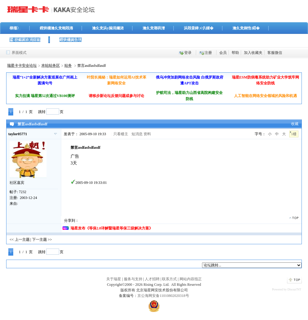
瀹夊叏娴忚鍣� (246, 28)
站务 (68, 65)
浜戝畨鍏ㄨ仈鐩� (198, 28)
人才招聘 (152, 279)
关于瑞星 (113, 279)
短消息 (137, 134)
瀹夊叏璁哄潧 (154, 28)
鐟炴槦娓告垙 (70, 40)
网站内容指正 (191, 279)
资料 (147, 134)
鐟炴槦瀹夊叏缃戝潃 (56, 28)
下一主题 (39, 239)
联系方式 (169, 279)
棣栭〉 (15, 28)
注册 (208, 53)
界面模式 (19, 53)
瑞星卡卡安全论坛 (22, 65)
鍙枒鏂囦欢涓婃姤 (25, 40)
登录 (188, 53)
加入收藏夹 (253, 53)
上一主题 (22, 239)
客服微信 (274, 53)
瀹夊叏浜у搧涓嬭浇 (108, 28)
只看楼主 (120, 134)
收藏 (294, 124)
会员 (223, 53)
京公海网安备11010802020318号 (163, 296)
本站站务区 (50, 65)
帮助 (235, 53)
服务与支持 (133, 279)
